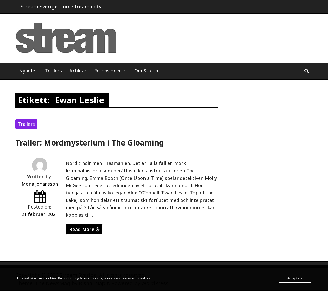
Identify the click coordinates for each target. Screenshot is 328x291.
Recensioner (107, 71)
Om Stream (147, 71)
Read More (84, 229)
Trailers (53, 71)
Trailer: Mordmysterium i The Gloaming (89, 142)
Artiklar (77, 71)
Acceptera (295, 278)
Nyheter (28, 71)
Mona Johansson (40, 184)
